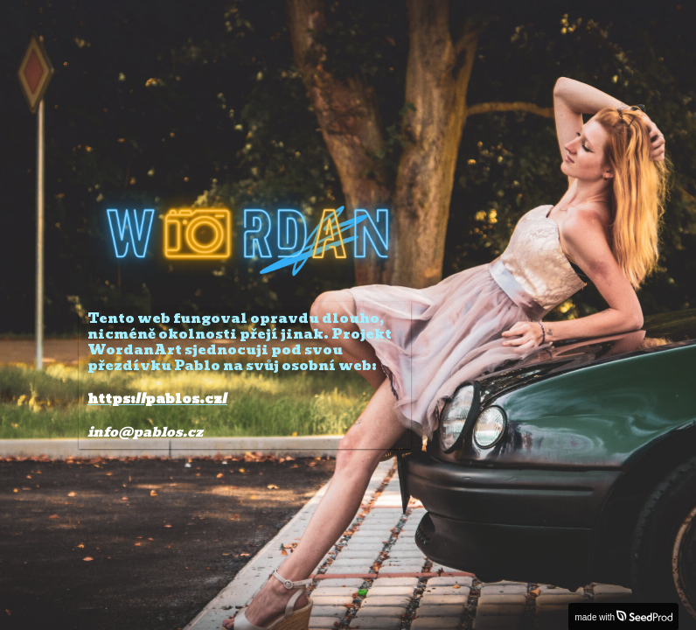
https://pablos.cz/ (157, 399)
